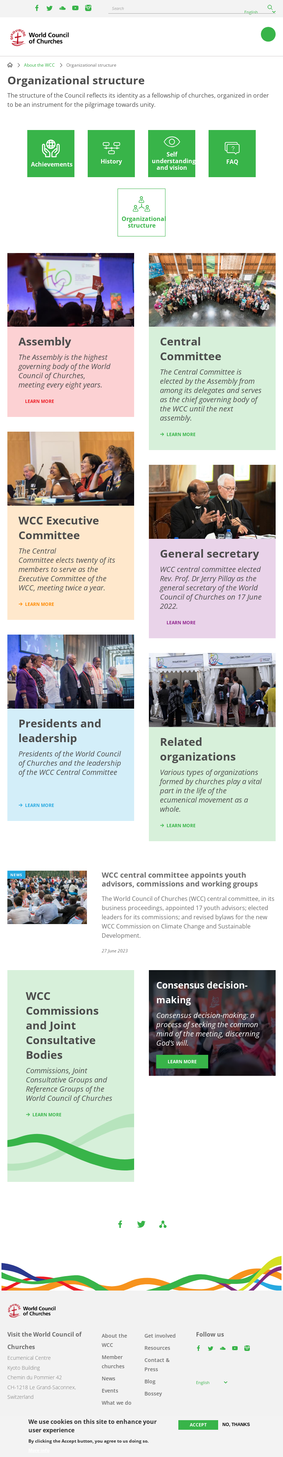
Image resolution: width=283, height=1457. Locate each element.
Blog (150, 1381)
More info (38, 1450)
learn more (39, 604)
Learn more (181, 622)
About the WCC (39, 65)
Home (10, 64)
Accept (198, 1425)
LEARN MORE (39, 401)
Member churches (113, 1362)
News (108, 1378)
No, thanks (236, 1424)
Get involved (160, 1335)
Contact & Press (157, 1364)
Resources (157, 1347)
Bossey (153, 1393)
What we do (117, 1402)
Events (110, 1390)
